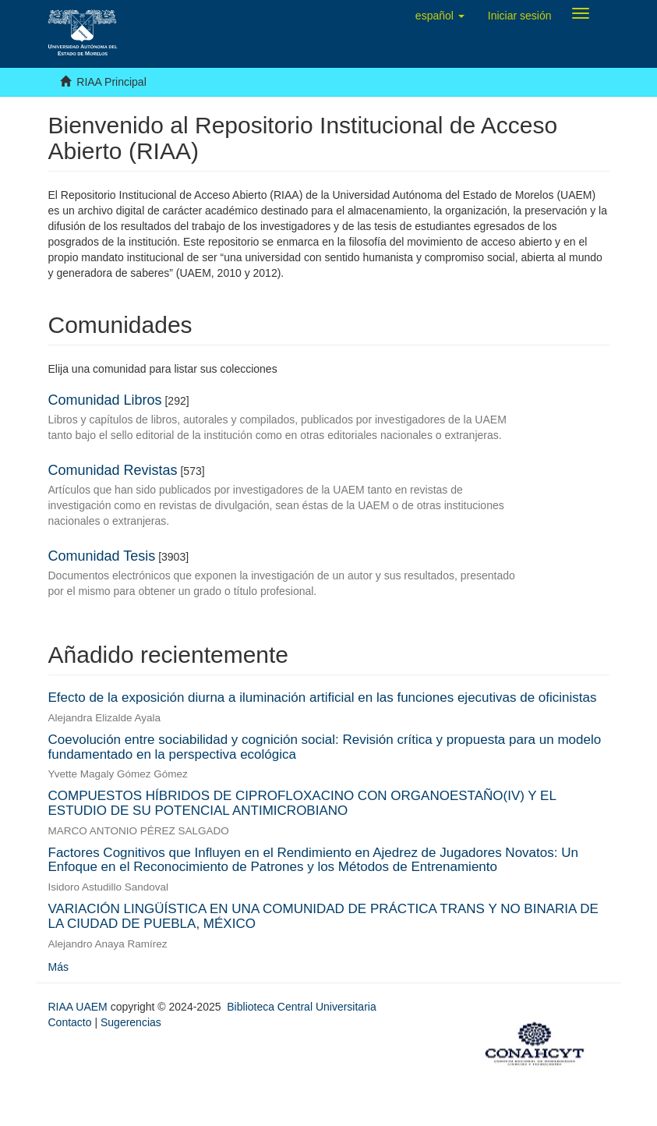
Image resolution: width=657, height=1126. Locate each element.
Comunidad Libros (105, 400)
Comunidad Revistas (113, 470)
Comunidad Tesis (102, 556)
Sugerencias (131, 1022)
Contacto (70, 1022)
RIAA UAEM (79, 1006)
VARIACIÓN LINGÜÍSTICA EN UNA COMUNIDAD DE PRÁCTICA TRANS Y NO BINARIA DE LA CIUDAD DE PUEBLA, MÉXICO (323, 916)
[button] (440, 15)
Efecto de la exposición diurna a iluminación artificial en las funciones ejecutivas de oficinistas (322, 697)
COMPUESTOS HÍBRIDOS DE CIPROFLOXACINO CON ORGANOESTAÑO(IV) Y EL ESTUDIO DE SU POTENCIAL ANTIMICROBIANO (302, 803)
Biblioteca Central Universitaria (301, 1006)
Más (58, 967)
